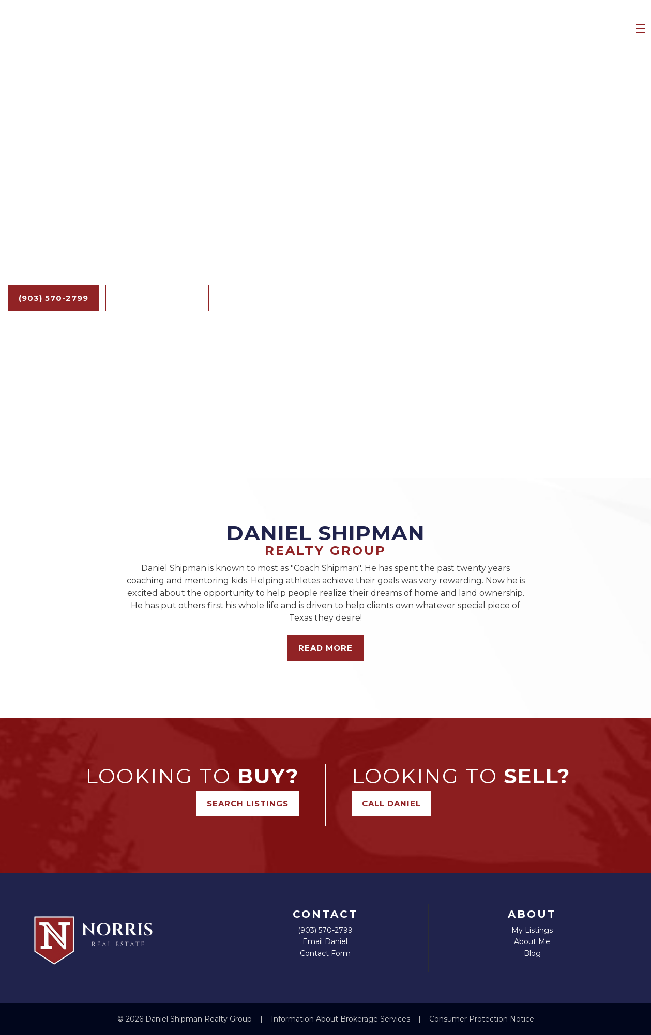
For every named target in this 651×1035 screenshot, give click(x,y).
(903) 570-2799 (53, 298)
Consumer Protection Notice (481, 1019)
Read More (325, 648)
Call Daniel (391, 803)
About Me (532, 941)
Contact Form (325, 953)
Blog (532, 953)
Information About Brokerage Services (341, 1019)
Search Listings (157, 298)
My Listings (532, 930)
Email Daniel (324, 941)
